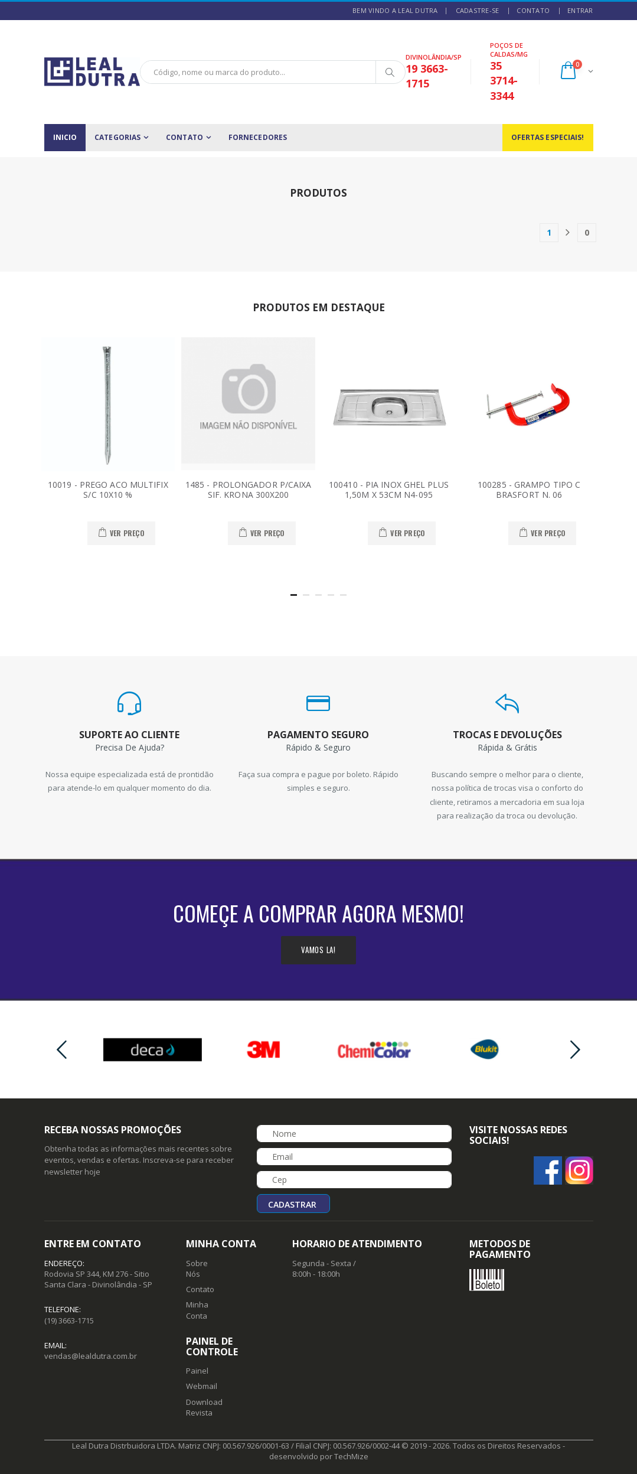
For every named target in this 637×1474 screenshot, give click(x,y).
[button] (575, 72)
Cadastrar (292, 1204)
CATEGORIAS (117, 137)
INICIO (65, 137)
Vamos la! (318, 950)
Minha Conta (197, 1309)
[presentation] (62, 1049)
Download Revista (204, 1407)
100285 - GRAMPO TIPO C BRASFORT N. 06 (529, 490)
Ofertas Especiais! (547, 137)
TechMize (351, 1456)
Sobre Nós (197, 1268)
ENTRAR (580, 10)
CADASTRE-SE (477, 10)
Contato (200, 1289)
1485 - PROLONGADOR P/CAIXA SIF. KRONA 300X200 (248, 490)
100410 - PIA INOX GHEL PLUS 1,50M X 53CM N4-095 (389, 490)
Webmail (201, 1386)
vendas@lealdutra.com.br (90, 1356)
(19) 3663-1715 (69, 1320)
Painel (197, 1370)
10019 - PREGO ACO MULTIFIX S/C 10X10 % (108, 490)
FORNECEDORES (257, 137)
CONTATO (533, 10)
